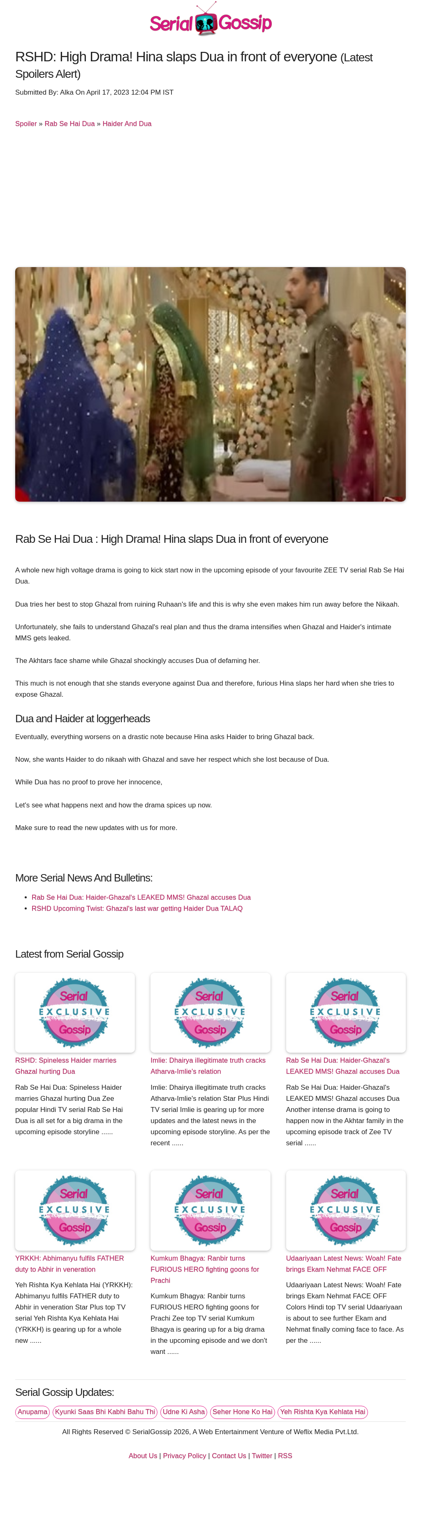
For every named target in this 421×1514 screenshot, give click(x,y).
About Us (143, 1456)
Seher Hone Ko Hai (243, 1412)
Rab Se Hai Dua (69, 124)
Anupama (32, 1412)
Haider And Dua (126, 124)
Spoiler (26, 124)
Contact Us (229, 1456)
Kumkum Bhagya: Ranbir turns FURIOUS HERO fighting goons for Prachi (204, 1269)
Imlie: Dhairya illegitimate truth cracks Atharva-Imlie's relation (208, 1065)
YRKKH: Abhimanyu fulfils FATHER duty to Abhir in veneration (69, 1263)
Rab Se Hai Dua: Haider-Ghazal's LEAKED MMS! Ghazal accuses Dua (141, 897)
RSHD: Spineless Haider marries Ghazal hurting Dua (65, 1065)
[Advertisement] (210, 199)
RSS (285, 1456)
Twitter (262, 1456)
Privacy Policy (184, 1456)
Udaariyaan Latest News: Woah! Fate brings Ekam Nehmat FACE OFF (344, 1263)
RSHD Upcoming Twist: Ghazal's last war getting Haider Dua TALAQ (137, 908)
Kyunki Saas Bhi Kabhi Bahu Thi (105, 1412)
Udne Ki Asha (184, 1412)
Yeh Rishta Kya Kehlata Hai (322, 1412)
